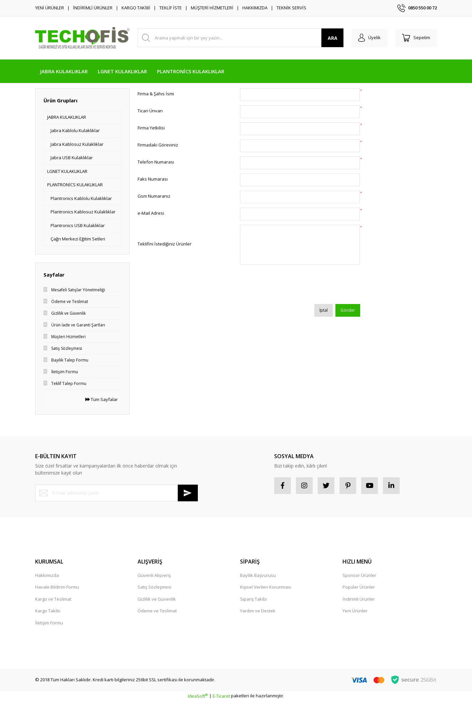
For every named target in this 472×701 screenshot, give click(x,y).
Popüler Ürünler (358, 587)
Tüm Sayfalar (101, 399)
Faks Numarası (153, 179)
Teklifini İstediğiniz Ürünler (164, 244)
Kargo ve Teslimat (53, 599)
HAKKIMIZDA (254, 8)
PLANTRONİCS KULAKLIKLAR (75, 185)
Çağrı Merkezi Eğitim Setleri (78, 239)
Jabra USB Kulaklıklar (72, 158)
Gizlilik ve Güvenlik (157, 599)
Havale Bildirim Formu (57, 587)
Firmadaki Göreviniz (158, 145)
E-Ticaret (221, 696)
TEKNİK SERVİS (291, 8)
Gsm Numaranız (154, 196)
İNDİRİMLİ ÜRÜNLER (92, 8)
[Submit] (188, 493)
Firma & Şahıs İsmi (156, 94)
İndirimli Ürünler (358, 599)
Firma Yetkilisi (151, 128)
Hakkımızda (47, 575)
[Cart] (416, 37)
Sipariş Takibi (253, 599)
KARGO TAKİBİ (136, 8)
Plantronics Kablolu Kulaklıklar (81, 198)
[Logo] (82, 37)
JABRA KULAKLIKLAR (66, 117)
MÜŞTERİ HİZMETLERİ (212, 8)
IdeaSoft (198, 696)
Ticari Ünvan (150, 111)
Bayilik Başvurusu (258, 575)
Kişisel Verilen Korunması (265, 587)
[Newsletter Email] (116, 493)
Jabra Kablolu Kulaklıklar (75, 130)
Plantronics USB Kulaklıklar (78, 225)
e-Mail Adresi (151, 213)
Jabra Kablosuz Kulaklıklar (77, 144)
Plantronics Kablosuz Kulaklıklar (83, 212)
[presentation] (291, 287)
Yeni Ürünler (355, 611)
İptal (323, 310)
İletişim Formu (49, 623)
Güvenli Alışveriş (154, 575)
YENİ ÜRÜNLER (49, 8)
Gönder (347, 310)
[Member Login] (369, 37)
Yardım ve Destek (258, 611)
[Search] (240, 37)
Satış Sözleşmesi (154, 587)
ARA (332, 38)
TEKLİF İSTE (170, 8)
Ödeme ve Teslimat (157, 611)
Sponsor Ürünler (359, 575)
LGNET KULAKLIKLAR (67, 171)
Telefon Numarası (156, 162)
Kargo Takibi (47, 611)
